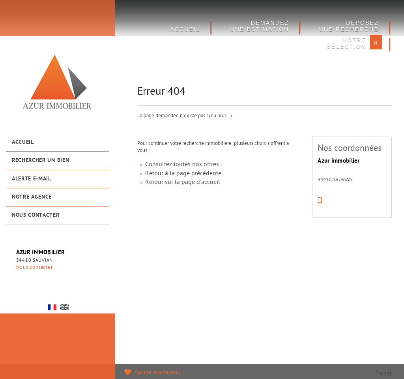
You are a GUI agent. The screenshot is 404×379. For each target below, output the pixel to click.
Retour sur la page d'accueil (182, 182)
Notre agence (32, 197)
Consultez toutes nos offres (182, 165)
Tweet (383, 374)
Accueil (23, 142)
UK (64, 307)
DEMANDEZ (259, 26)
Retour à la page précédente (183, 174)
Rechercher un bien (40, 160)
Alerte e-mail (31, 179)
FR (52, 307)
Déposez (349, 26)
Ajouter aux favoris (157, 372)
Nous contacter (36, 215)
